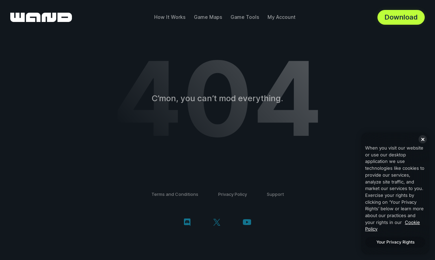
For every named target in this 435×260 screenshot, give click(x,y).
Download (401, 17)
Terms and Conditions (174, 194)
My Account (282, 17)
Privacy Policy (232, 194)
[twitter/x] (216, 223)
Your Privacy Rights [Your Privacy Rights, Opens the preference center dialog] (395, 242)
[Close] (423, 139)
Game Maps (208, 17)
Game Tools (245, 17)
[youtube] (247, 222)
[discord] (187, 222)
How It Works (170, 17)
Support (275, 194)
